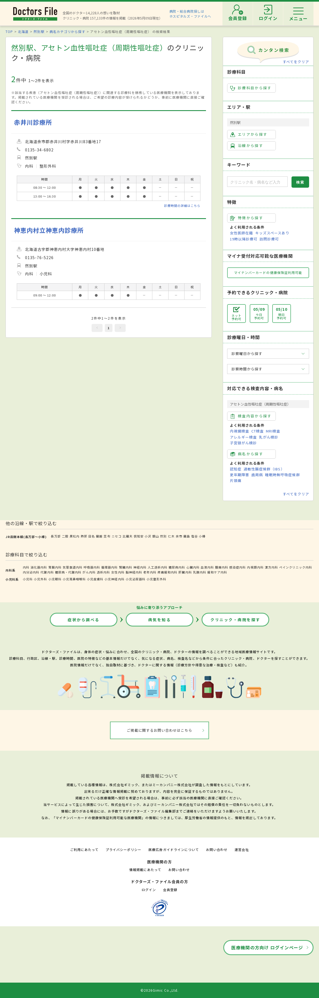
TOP (9, 31)
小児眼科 (55, 579)
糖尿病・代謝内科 (68, 572)
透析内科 (103, 572)
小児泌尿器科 (135, 579)
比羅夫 (128, 536)
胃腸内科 (55, 567)
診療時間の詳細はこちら (182, 205)
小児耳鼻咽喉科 (74, 579)
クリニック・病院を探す (235, 619)
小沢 (148, 536)
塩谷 (194, 536)
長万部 (56, 536)
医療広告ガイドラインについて (173, 849)
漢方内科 (271, 567)
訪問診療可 (269, 239)
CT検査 (257, 431)
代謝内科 (47, 572)
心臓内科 (193, 567)
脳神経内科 (134, 572)
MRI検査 (273, 431)
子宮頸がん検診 (243, 442)
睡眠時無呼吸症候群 (282, 474)
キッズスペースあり (272, 232)
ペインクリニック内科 (295, 567)
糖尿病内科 (177, 567)
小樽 (202, 536)
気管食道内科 (72, 567)
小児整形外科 (156, 579)
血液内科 (207, 567)
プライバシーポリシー (123, 849)
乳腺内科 (199, 572)
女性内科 (117, 572)
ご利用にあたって (84, 849)
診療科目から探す (251, 88)
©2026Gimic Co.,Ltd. (159, 990)
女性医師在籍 (241, 232)
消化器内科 (39, 567)
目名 (91, 536)
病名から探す (246, 454)
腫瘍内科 (221, 567)
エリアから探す (248, 134)
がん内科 (89, 572)
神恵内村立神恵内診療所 (49, 230)
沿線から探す (246, 145)
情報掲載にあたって (145, 869)
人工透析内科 (157, 567)
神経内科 (140, 567)
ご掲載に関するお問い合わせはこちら (160, 730)
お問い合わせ (216, 849)
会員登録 (170, 889)
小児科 (28, 579)
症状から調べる (84, 619)
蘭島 (186, 536)
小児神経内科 (114, 579)
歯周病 (257, 474)
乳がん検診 (268, 437)
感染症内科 (237, 567)
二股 (65, 536)
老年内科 (149, 572)
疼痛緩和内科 (167, 572)
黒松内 (74, 536)
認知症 (235, 469)
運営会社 (242, 849)
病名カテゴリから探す (67, 31)
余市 (179, 536)
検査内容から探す (251, 416)
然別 (163, 536)
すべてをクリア (296, 61)
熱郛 (84, 536)
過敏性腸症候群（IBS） (264, 469)
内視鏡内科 (255, 567)
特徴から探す (246, 218)
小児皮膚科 (95, 579)
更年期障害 (239, 474)
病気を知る (159, 619)
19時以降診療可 (243, 239)
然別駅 (39, 31)
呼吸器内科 (92, 567)
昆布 (107, 536)
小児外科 (40, 579)
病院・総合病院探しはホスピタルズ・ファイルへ (190, 13)
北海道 (23, 31)
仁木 (171, 536)
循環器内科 (109, 567)
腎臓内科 (125, 567)
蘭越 (99, 536)
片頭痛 (235, 480)
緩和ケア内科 (217, 572)
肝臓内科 (185, 572)
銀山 (155, 536)
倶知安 (139, 536)
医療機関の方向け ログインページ (267, 947)
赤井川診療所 (33, 122)
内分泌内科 (31, 572)
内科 (26, 567)
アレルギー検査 (243, 437)
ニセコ (117, 536)
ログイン (149, 889)
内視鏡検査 (239, 431)
